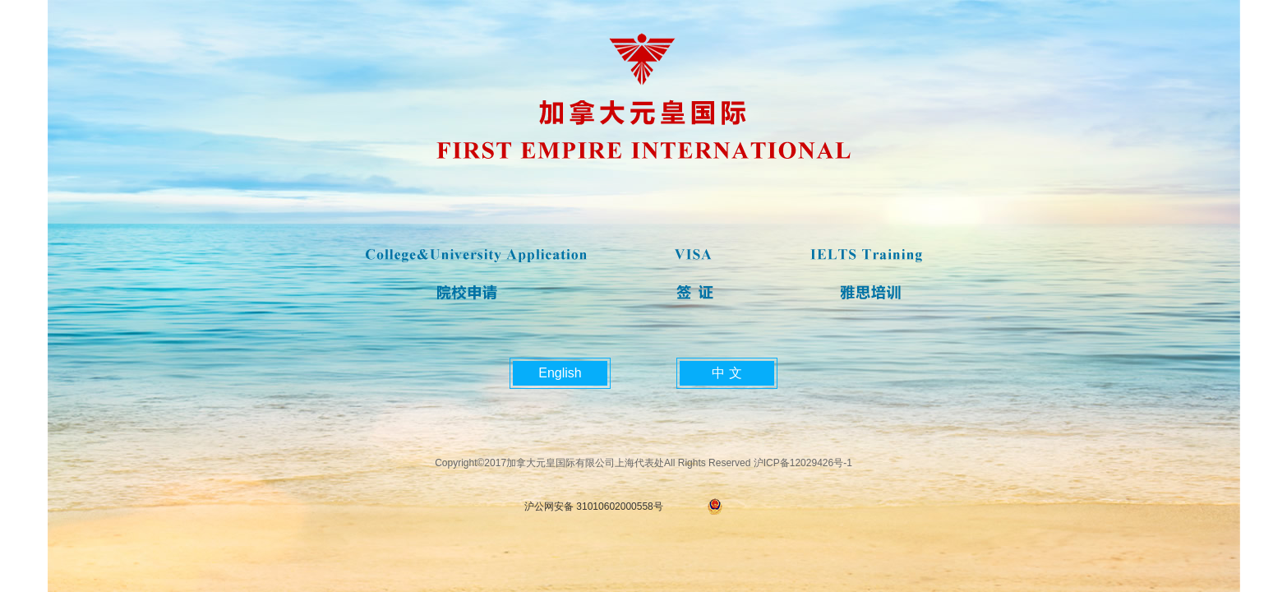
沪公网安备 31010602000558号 (593, 506)
